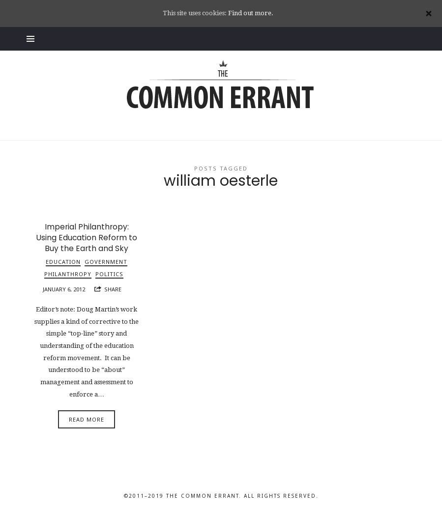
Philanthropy (67, 274)
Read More (86, 419)
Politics (109, 274)
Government (106, 261)
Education (63, 261)
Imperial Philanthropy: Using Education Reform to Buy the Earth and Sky (86, 238)
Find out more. (250, 13)
